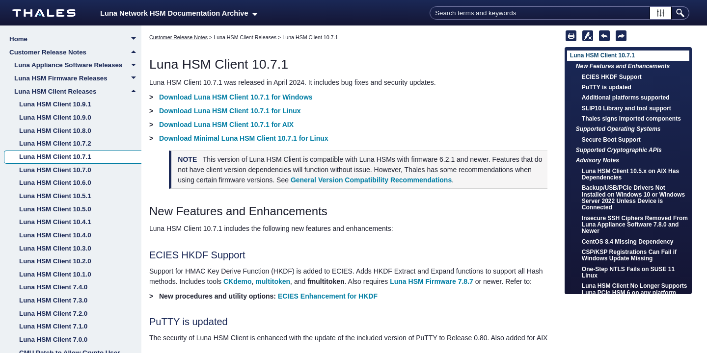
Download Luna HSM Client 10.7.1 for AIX (226, 124)
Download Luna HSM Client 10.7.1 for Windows (236, 97)
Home (75, 39)
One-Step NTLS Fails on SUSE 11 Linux (628, 272)
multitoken (272, 281)
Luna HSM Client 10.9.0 (55, 117)
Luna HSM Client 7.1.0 (53, 326)
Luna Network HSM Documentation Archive (178, 13)
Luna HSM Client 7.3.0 (53, 300)
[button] (661, 13)
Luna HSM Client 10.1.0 (55, 274)
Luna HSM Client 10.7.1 (55, 156)
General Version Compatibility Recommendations (371, 180)
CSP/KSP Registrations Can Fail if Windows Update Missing (629, 255)
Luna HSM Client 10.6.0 (55, 182)
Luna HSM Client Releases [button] (77, 91)
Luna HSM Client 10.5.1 (55, 196)
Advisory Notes (597, 160)
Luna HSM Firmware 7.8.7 (431, 281)
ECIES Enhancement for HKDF (328, 296)
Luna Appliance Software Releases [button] (77, 65)
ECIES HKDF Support (612, 77)
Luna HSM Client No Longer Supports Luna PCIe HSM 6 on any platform (634, 289)
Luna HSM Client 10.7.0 (55, 170)
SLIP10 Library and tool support (626, 108)
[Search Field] (559, 13)
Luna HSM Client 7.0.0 (53, 339)
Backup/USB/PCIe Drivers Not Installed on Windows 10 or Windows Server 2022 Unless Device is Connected (633, 197)
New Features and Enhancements (623, 66)
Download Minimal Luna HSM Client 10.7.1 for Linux (243, 138)
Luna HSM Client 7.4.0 (53, 287)
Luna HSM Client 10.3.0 (55, 248)
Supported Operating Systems (618, 129)
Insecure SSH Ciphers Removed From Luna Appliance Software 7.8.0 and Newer (635, 225)
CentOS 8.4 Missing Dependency (628, 241)
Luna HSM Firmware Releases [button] (77, 79)
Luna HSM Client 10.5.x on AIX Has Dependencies (630, 174)
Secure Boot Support (611, 139)
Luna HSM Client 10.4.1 (55, 222)
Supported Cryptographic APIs (619, 150)
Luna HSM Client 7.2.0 (53, 313)
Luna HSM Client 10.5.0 (55, 209)
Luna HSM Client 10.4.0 (55, 235)
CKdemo (237, 281)
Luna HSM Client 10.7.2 (55, 143)
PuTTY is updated (606, 87)
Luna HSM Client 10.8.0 (55, 130)
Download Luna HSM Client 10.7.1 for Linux (230, 111)
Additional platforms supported (626, 97)
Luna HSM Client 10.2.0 (55, 261)
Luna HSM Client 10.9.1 (55, 104)
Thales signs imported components (631, 118)
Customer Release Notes (75, 52)
